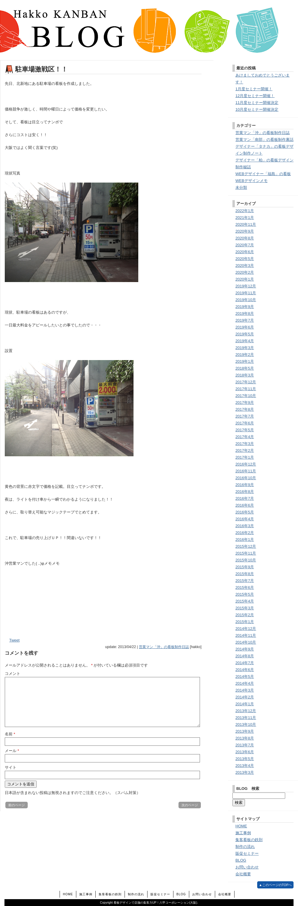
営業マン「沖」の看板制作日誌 (164, 647)
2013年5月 (244, 758)
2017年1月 (244, 457)
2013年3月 (244, 772)
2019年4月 (244, 341)
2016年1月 (244, 539)
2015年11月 (245, 553)
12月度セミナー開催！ (254, 96)
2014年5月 (244, 676)
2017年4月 (244, 437)
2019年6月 (244, 327)
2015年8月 (244, 574)
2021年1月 (244, 217)
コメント (12, 673)
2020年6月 (244, 252)
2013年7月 (244, 745)
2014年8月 (244, 656)
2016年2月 (244, 532)
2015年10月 (245, 560)
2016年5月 (244, 512)
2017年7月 (244, 416)
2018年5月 (244, 368)
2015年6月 (244, 587)
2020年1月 (244, 279)
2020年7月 (244, 245)
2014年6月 (244, 669)
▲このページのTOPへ (275, 885)
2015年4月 (244, 601)
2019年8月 (244, 313)
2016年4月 (244, 519)
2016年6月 (244, 505)
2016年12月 (245, 464)
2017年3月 (244, 443)
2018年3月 (244, 375)
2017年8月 (244, 409)
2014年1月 (244, 704)
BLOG (240, 860)
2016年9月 (244, 484)
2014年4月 (244, 683)
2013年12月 (245, 711)
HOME (241, 826)
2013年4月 (244, 765)
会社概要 (243, 874)
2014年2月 (244, 697)
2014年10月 (245, 642)
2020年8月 (244, 238)
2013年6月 (244, 752)
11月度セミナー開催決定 (256, 102)
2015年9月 (244, 567)
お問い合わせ (247, 867)
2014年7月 (244, 663)
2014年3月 (244, 690)
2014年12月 (245, 628)
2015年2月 (244, 615)
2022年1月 (244, 210)
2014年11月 (245, 635)
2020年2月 (244, 272)
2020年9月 (244, 231)
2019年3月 (244, 347)
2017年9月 (244, 402)
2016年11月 (245, 471)
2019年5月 (244, 334)
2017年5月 (244, 430)
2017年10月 (245, 395)
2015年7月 (244, 580)
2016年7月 (244, 498)
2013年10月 (245, 724)
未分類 (241, 187)
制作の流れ (245, 846)
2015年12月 (245, 546)
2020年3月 (244, 265)
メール (12, 750)
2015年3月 (244, 608)
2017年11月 (245, 389)
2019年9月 (244, 306)
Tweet (14, 640)
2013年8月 (244, 738)
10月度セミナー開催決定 (256, 109)
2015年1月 (244, 621)
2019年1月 (244, 361)
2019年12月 (245, 286)
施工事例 (243, 833)
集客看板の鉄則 (249, 839)
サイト (10, 767)
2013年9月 (244, 731)
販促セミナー (247, 853)
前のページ (16, 805)
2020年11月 (245, 224)
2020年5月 (244, 258)
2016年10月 (245, 478)
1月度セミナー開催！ (253, 89)
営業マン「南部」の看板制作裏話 (264, 139)
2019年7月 (244, 320)
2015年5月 (244, 594)
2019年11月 (245, 293)
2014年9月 (244, 649)
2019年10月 (245, 300)
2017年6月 (244, 423)
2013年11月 (245, 717)
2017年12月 (245, 382)
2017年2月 (244, 450)
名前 (10, 734)
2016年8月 (244, 491)
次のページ (189, 805)
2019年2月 (244, 354)
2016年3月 (244, 526)
